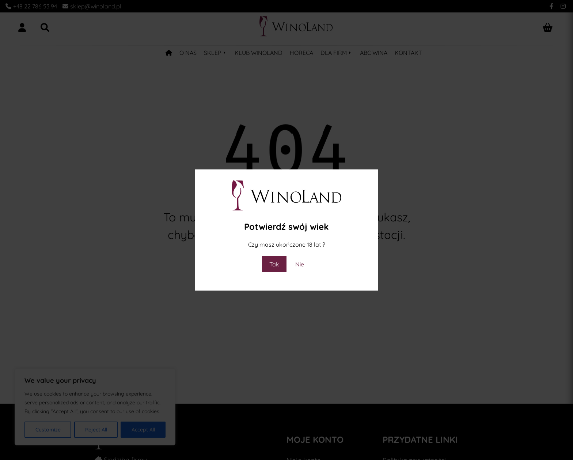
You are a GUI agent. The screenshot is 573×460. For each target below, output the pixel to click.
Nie (299, 264)
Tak (274, 264)
